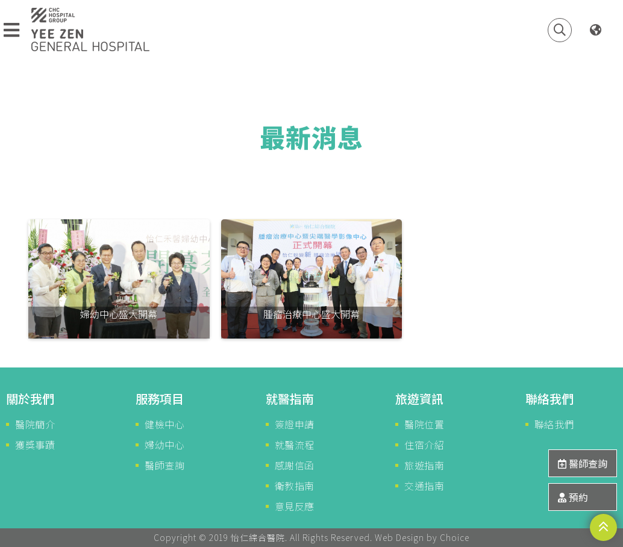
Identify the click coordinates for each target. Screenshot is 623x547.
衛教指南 (295, 485)
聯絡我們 (554, 424)
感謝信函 (295, 465)
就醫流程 (295, 444)
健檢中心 (164, 424)
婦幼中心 (164, 444)
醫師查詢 (164, 465)
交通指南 (424, 485)
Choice (454, 537)
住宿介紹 (424, 444)
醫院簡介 (35, 424)
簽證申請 (295, 424)
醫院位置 (424, 424)
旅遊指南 (424, 465)
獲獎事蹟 (35, 444)
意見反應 (295, 506)
